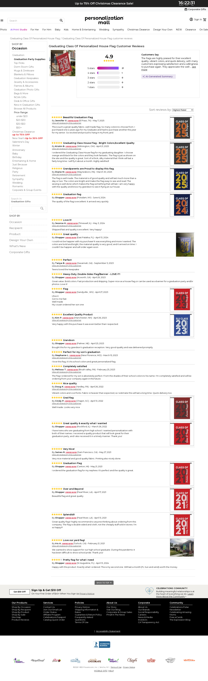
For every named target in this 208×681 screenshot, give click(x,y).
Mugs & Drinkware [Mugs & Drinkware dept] (24, 70)
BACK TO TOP (104, 583)
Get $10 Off (20, 592)
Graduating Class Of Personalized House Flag (82, 46)
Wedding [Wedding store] (17, 182)
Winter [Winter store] (16, 145)
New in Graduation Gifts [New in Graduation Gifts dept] (27, 104)
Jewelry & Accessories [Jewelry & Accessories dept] (26, 82)
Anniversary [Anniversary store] (18, 150)
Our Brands (144, 609)
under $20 (22, 116)
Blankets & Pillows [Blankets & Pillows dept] (24, 74)
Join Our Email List (52, 609)
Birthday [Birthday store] (17, 157)
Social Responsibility (148, 612)
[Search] (35, 20)
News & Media (145, 617)
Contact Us (49, 607)
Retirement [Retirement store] (18, 175)
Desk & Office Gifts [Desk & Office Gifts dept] (24, 101)
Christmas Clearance (138, 29)
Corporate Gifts (19, 252)
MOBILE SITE (100, 670)
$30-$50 (20, 123)
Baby (57, 29)
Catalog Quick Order (54, 619)
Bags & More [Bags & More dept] (21, 93)
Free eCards (176, 617)
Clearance (190, 29)
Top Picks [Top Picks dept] (19, 63)
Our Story (111, 607)
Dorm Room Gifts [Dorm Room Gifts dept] (24, 66)
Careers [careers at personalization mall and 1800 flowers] (142, 614)
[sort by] (182, 109)
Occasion (19, 48)
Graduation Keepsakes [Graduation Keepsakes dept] (26, 78)
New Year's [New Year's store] (27, 138)
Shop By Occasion (21, 607)
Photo (3, 29)
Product (15, 234)
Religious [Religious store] (17, 168)
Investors (142, 619)
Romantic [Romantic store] (17, 186)
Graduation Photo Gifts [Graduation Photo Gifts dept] (26, 89)
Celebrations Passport (54, 617)
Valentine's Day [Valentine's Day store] (20, 141)
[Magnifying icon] (61, 20)
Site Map (16, 617)
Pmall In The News (115, 614)
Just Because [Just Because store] (19, 164)
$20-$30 (21, 120)
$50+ (19, 127)
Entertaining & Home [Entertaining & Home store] (24, 160)
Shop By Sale (18, 614)
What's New (17, 246)
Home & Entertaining (84, 29)
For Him (46, 29)
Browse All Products (25, 108)
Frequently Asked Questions (84, 618)
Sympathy (118, 29)
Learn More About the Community (174, 595)
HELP (111, 670)
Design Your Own (162, 29)
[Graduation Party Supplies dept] (29, 59)
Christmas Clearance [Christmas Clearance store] (23, 133)
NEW (179, 29)
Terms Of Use (81, 622)
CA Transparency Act (148, 622)
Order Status (50, 612)
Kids (66, 29)
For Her (34, 29)
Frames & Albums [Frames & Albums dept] (23, 85)
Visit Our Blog (113, 609)
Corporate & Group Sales (119, 612)
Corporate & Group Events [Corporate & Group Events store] (26, 190)
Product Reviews (20, 619)
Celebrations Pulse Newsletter (179, 608)
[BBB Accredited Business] (101, 647)
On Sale (203, 29)
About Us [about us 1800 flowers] (142, 607)
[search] (29, 208)
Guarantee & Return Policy (88, 614)
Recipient (15, 228)
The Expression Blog (180, 619)
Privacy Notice (87, 593)
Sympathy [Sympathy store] (18, 179)
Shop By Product (20, 612)
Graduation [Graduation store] (18, 55)
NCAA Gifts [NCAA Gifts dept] (20, 97)
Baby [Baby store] (15, 153)
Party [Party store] (15, 171)
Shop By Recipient (21, 609)
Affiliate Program (51, 614)
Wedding (104, 29)
